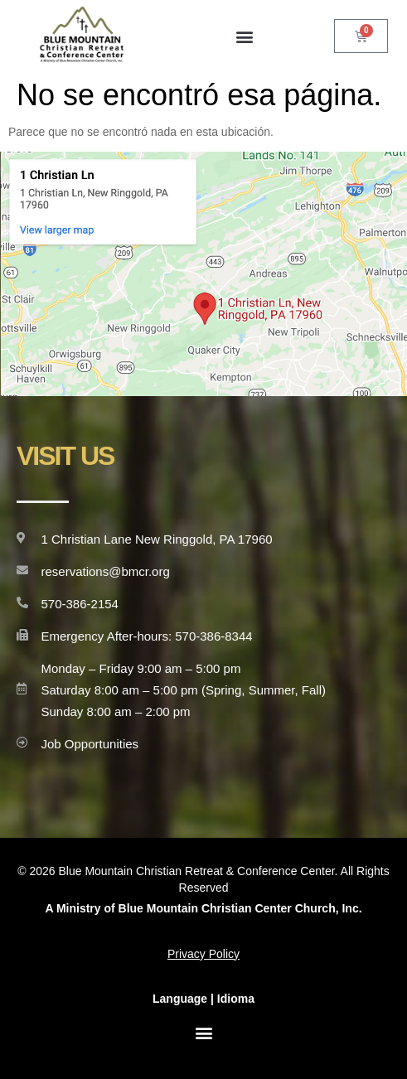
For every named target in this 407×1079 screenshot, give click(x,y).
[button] (244, 36)
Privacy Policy (203, 953)
